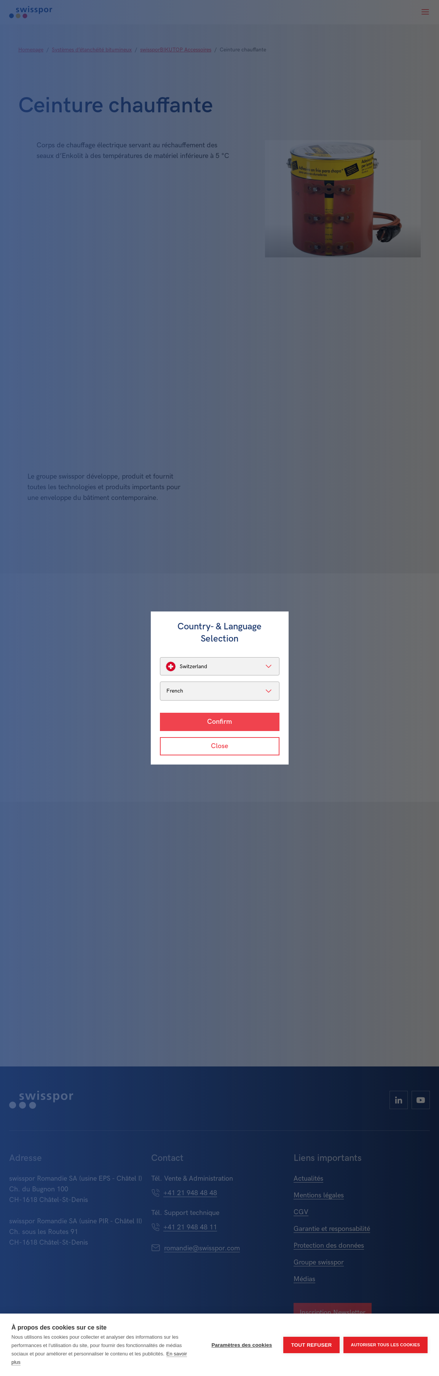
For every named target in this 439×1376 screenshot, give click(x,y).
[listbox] (219, 666)
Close (219, 746)
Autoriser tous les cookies (385, 1344)
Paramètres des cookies (241, 1345)
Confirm (219, 722)
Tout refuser (311, 1345)
